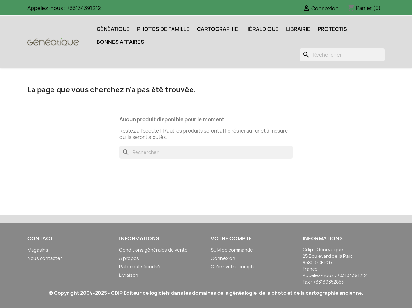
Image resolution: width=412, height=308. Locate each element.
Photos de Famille (163, 29)
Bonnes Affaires (120, 41)
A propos (129, 258)
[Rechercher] (342, 54)
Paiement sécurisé (139, 267)
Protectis (332, 29)
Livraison (128, 275)
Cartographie (217, 29)
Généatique (113, 29)
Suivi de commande (232, 250)
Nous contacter (44, 258)
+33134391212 (84, 8)
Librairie (298, 29)
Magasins (37, 250)
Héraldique (262, 29)
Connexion (223, 258)
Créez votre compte (233, 267)
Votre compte (231, 238)
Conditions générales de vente (153, 250)
